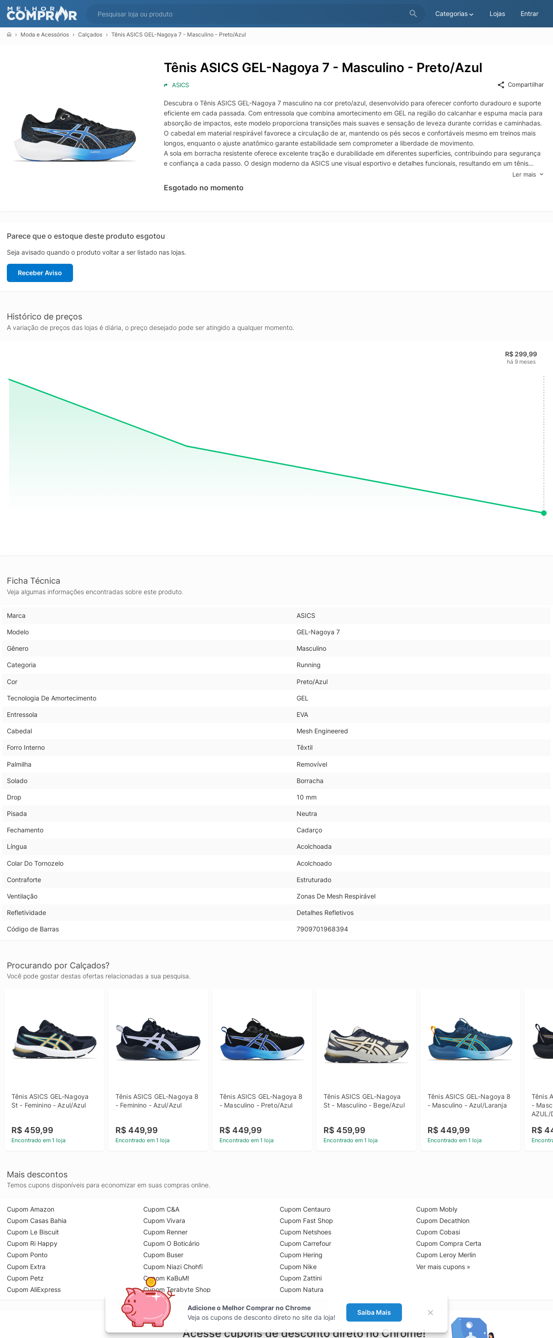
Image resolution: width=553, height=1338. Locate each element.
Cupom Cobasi (438, 1232)
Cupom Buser (163, 1255)
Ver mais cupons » (443, 1266)
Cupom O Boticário (171, 1243)
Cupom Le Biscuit (33, 1232)
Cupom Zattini (301, 1278)
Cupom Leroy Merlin (446, 1255)
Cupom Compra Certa (448, 1243)
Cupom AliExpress (34, 1289)
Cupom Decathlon (443, 1220)
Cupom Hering (301, 1255)
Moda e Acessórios (45, 34)
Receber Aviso (40, 273)
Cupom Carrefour (305, 1243)
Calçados (90, 34)
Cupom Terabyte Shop (177, 1289)
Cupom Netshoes (305, 1232)
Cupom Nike (298, 1266)
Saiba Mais (374, 1312)
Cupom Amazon (30, 1209)
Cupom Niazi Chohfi (173, 1266)
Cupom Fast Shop (306, 1220)
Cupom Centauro (305, 1209)
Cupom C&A (161, 1209)
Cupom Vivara (164, 1220)
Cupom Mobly (437, 1209)
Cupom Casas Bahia (37, 1220)
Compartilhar (520, 85)
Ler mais (528, 174)
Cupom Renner (165, 1232)
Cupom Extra (26, 1266)
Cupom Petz (25, 1278)
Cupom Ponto (27, 1255)
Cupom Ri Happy (32, 1243)
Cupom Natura (301, 1289)
